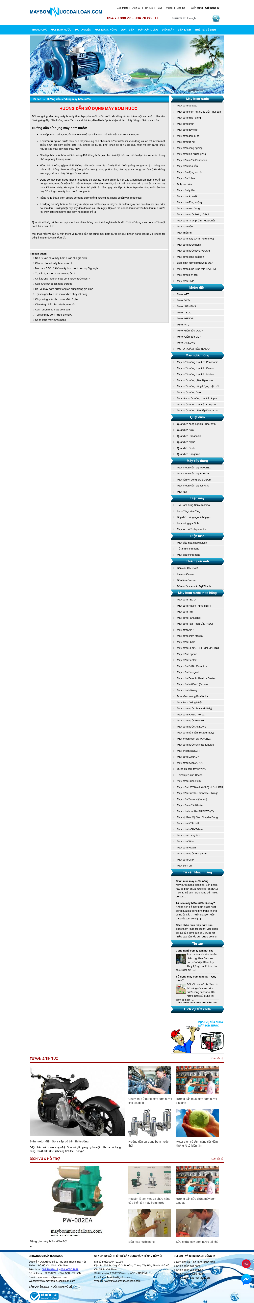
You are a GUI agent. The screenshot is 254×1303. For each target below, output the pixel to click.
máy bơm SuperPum (189, 780)
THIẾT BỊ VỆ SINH (205, 29)
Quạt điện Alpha (186, 441)
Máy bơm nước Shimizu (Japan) (195, 744)
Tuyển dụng (196, 7)
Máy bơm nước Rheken (190, 805)
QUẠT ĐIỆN (127, 29)
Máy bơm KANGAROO (190, 762)
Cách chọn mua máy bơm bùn (52, 309)
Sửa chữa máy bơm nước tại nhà (197, 1241)
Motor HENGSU (186, 318)
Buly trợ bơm (184, 184)
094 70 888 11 (50, 1269)
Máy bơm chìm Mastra (190, 635)
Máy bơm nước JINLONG (192, 726)
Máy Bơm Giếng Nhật (189, 702)
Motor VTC (183, 324)
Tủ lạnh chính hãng (188, 548)
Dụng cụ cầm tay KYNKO (191, 768)
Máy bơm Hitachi (186, 847)
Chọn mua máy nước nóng (50, 319)
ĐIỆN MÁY (168, 29)
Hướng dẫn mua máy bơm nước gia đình (196, 1100)
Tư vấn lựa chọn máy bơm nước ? (55, 273)
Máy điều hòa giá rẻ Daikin (192, 542)
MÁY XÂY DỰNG (148, 29)
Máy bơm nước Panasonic (192, 160)
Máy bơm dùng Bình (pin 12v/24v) (196, 268)
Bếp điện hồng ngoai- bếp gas (194, 517)
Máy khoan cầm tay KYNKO (193, 485)
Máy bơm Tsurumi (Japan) (192, 799)
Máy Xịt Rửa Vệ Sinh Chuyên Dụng (197, 817)
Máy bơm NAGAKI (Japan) (192, 684)
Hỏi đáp (36, 99)
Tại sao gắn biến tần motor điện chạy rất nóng (61, 294)
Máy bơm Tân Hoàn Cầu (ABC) (195, 623)
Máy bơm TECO (186, 599)
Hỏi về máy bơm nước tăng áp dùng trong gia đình (64, 288)
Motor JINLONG (186, 342)
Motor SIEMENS (186, 306)
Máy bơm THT (185, 611)
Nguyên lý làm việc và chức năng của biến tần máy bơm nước (149, 1200)
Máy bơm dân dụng (188, 135)
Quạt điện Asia (185, 429)
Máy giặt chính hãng (188, 554)
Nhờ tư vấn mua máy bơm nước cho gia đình (61, 258)
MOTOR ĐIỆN (83, 29)
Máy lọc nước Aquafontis (191, 529)
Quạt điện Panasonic (189, 436)
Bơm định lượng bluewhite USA (195, 262)
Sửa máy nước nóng (141, 1241)
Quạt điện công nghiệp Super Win (196, 423)
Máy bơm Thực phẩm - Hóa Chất (196, 220)
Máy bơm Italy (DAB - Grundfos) (195, 238)
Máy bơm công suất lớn (190, 256)
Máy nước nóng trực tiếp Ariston (195, 374)
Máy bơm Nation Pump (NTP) (194, 605)
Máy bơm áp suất (187, 196)
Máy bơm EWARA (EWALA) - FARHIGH (200, 787)
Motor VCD (183, 300)
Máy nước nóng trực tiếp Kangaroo (197, 404)
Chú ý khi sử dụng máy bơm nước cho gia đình (150, 1100)
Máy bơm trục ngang (189, 117)
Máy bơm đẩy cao (187, 129)
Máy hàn (182, 491)
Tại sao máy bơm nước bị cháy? (53, 314)
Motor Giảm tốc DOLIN (190, 330)
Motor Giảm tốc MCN (189, 336)
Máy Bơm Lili (184, 865)
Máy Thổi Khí (184, 232)
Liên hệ (181, 7)
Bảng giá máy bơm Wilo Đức (49, 1241)
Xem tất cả (217, 1058)
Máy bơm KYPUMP (188, 823)
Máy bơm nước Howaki (190, 720)
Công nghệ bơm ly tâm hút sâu (195, 952)
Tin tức (149, 7)
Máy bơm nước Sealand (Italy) (194, 708)
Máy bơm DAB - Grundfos (192, 666)
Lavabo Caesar (185, 574)
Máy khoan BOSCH (188, 750)
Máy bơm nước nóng (189, 244)
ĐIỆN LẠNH (184, 29)
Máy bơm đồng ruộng (189, 202)
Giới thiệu (122, 7)
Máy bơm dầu (185, 226)
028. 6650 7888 (69, 1269)
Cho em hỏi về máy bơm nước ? (53, 263)
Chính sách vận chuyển (189, 1269)
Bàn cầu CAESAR (187, 568)
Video (169, 7)
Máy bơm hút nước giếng (191, 153)
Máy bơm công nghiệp (189, 147)
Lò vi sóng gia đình (188, 523)
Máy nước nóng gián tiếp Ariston (195, 380)
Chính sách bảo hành (188, 1265)
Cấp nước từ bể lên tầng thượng (53, 283)
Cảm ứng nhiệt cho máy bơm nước (55, 304)
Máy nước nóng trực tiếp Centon (195, 368)
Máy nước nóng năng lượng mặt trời (197, 386)
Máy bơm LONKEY (188, 756)
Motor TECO (184, 312)
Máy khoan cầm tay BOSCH (193, 473)
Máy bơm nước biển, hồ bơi (193, 214)
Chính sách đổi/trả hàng (190, 1273)
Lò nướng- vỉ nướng (188, 511)
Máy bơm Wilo (185, 841)
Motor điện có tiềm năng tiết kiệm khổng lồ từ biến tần (197, 1143)
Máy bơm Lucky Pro (188, 835)
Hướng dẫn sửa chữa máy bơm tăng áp (196, 1200)
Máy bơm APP (185, 629)
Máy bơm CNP (185, 281)
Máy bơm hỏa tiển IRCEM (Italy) (195, 732)
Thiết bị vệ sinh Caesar (190, 775)
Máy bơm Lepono (187, 654)
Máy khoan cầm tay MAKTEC (194, 467)
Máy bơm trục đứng (188, 208)
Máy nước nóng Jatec (189, 392)
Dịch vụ (136, 7)
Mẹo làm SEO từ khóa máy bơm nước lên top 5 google (66, 268)
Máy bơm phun (185, 123)
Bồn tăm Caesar (186, 580)
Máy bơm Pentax (186, 660)
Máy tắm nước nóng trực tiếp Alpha (197, 398)
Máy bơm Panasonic (189, 617)
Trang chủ (39, 29)
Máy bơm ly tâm (186, 190)
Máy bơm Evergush (188, 672)
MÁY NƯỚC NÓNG (106, 29)
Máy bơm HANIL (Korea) (191, 714)
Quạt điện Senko (186, 448)
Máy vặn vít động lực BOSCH (194, 479)
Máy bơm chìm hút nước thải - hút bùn (199, 111)
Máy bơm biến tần (187, 274)
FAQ (159, 7)
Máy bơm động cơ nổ (189, 172)
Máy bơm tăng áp (187, 105)
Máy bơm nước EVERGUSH (193, 250)
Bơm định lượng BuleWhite (192, 696)
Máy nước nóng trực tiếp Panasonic (197, 362)
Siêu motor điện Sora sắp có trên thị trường (59, 1141)
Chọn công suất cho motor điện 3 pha (56, 299)
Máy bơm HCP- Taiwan (190, 829)
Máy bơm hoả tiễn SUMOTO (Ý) (195, 811)
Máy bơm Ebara (186, 641)
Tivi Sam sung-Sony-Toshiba (193, 505)
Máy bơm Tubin (186, 178)
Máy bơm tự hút (186, 141)
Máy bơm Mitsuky (187, 690)
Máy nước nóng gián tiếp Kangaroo (197, 410)
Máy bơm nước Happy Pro (192, 853)
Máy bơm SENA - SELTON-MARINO (198, 647)
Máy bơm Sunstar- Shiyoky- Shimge (197, 793)
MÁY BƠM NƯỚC (61, 29)
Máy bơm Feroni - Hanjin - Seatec (196, 678)
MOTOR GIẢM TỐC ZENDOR (194, 348)
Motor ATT (183, 294)
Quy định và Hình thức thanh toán (195, 1261)
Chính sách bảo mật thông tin (193, 1277)
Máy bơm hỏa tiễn (187, 166)
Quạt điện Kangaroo (188, 454)
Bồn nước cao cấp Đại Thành (194, 586)
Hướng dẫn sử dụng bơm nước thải (148, 1143)
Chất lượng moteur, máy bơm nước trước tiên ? (62, 278)
